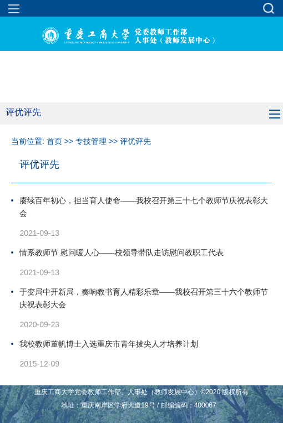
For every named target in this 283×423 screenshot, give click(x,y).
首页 (54, 141)
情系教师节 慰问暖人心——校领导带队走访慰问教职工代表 (121, 253)
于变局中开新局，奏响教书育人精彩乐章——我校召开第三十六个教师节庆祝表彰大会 (143, 298)
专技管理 (91, 141)
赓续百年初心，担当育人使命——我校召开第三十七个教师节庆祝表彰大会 (143, 207)
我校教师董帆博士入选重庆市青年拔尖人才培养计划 (108, 344)
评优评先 (135, 141)
